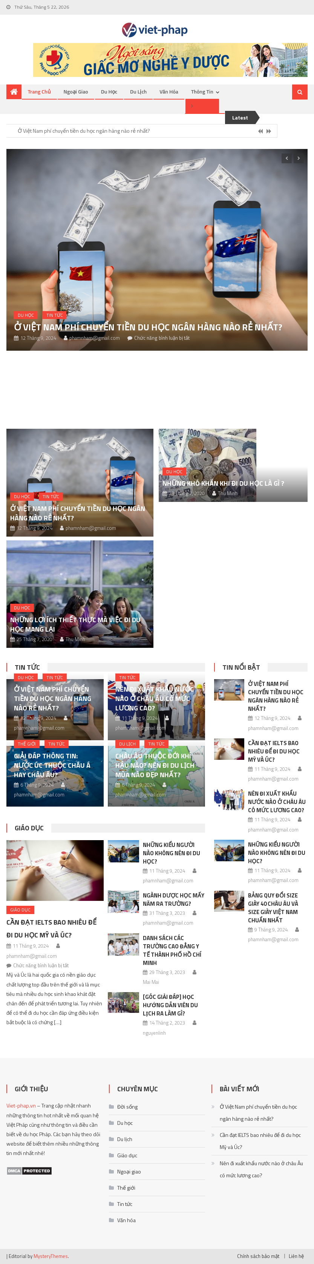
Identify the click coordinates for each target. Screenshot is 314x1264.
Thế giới (27, 743)
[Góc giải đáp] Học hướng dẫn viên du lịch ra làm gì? (170, 1005)
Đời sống (127, 1107)
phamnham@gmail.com (94, 338)
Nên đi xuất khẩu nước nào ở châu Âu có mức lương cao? (154, 698)
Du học (109, 91)
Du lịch (138, 91)
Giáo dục (29, 828)
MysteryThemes (51, 1256)
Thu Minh (75, 639)
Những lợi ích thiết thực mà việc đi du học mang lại (75, 624)
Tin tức (54, 315)
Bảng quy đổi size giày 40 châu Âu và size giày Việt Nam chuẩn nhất (273, 908)
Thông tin (202, 91)
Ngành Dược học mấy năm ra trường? (173, 899)
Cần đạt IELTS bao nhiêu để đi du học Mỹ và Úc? (274, 751)
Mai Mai (151, 982)
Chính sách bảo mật (258, 1256)
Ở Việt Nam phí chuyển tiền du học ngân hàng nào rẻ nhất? (84, 131)
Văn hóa (168, 91)
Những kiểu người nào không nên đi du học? (171, 853)
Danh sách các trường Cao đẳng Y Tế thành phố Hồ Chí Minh (172, 950)
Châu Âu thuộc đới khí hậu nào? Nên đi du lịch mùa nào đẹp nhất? (155, 765)
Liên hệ (296, 1256)
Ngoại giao (76, 91)
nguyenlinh (154, 1033)
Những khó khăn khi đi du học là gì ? (223, 483)
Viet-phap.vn (21, 1105)
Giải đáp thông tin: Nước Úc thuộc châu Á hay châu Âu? (52, 765)
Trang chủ (39, 91)
